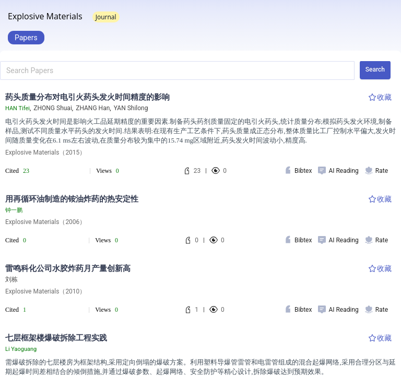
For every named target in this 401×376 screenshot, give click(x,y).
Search (375, 69)
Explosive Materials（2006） (45, 222)
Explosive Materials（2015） (45, 152)
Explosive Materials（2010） (45, 291)
